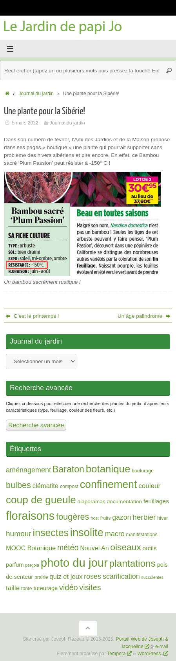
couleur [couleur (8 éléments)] (149, 486)
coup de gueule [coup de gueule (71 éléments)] (41, 500)
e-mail (161, 646)
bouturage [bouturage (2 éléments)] (143, 471)
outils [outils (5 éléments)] (150, 548)
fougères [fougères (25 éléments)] (72, 517)
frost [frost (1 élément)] (95, 518)
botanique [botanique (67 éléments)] (108, 468)
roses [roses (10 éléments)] (92, 576)
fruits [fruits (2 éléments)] (105, 518)
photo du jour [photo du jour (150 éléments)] (74, 562)
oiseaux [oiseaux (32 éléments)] (125, 547)
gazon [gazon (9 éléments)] (121, 517)
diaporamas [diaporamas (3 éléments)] (91, 501)
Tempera (116, 653)
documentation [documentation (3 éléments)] (124, 501)
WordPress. (150, 653)
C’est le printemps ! (32, 316)
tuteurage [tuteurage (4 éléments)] (45, 588)
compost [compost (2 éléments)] (69, 486)
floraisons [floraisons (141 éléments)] (30, 516)
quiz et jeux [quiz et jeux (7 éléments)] (65, 576)
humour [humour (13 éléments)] (18, 534)
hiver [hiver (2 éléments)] (162, 518)
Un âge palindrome (144, 316)
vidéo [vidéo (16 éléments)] (68, 587)
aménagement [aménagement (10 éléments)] (28, 470)
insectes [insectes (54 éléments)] (51, 532)
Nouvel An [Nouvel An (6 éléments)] (94, 547)
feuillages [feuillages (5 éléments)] (156, 501)
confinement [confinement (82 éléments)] (108, 484)
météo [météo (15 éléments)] (67, 547)
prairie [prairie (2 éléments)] (41, 577)
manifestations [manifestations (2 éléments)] (141, 534)
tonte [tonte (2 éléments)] (26, 588)
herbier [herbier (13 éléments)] (144, 517)
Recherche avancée (36, 425)
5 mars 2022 (25, 123)
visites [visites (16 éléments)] (90, 587)
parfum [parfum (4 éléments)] (15, 565)
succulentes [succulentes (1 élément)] (152, 577)
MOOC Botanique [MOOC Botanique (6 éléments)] (31, 547)
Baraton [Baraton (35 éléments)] (68, 469)
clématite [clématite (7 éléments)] (45, 486)
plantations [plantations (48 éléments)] (132, 563)
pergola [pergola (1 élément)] (32, 565)
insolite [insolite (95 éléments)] (86, 532)
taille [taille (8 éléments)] (13, 588)
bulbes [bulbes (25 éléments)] (18, 485)
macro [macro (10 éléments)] (115, 534)
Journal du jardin (36, 93)
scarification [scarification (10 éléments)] (121, 576)
